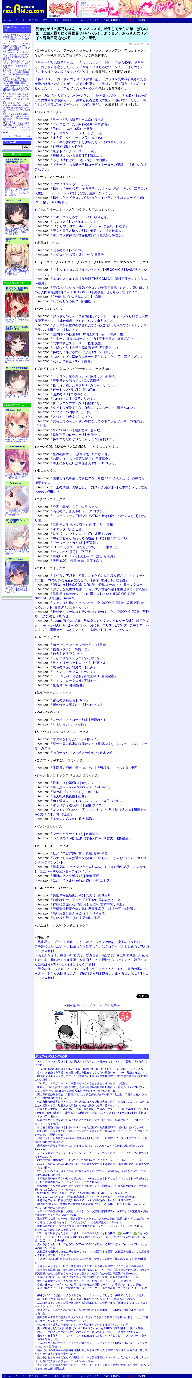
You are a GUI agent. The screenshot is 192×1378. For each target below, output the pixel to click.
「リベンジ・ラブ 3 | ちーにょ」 (67, 671)
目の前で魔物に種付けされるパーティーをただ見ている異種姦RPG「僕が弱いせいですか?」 (91, 1127)
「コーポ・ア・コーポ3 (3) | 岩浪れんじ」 (74, 719)
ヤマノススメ (89, 62)
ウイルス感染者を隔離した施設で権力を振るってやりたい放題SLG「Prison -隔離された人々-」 (92, 1072)
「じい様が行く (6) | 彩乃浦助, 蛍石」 (71, 918)
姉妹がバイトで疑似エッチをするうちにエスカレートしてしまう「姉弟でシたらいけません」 (91, 1295)
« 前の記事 (72, 1005)
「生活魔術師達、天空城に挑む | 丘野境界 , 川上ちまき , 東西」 (89, 767)
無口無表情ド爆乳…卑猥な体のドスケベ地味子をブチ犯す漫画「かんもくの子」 (84, 1324)
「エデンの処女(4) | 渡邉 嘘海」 (66, 818)
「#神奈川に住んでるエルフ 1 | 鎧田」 (71, 296)
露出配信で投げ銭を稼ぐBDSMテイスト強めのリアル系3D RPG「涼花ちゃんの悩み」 (87, 1298)
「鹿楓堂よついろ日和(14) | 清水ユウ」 (72, 155)
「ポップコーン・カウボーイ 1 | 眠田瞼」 (73, 645)
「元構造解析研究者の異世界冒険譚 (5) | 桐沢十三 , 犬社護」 (87, 908)
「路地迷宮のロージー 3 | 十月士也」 (70, 434)
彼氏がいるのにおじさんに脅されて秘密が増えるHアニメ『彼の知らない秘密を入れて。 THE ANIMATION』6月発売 (17, 107)
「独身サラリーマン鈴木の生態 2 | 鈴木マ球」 (77, 753)
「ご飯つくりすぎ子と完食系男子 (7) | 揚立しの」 (79, 347)
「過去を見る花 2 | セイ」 (62, 653)
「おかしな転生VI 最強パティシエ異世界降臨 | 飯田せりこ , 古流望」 (93, 589)
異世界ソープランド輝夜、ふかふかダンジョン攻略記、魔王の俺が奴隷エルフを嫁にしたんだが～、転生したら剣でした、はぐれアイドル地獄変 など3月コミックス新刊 (92, 946)
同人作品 (33, 20)
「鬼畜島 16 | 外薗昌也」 (61, 685)
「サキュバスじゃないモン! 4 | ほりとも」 (74, 217)
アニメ (46, 20)
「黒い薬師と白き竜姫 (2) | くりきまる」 (73, 913)
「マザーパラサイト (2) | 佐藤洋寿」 (70, 834)
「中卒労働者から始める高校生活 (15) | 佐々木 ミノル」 (84, 538)
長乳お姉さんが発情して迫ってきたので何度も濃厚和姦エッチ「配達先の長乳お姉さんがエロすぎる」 (16, 73)
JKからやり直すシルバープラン (67, 95)
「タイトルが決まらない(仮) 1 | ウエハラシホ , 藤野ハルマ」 (87, 407)
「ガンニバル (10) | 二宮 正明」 (66, 551)
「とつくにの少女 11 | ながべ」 (66, 416)
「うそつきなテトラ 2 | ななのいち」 (70, 658)
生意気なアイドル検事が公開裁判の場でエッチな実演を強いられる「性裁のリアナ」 (86, 1200)
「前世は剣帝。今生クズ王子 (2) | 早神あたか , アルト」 (84, 900)
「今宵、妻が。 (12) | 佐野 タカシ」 (69, 506)
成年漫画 (67, 20)
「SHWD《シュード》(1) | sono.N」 (70, 792)
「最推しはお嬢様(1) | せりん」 (66, 783)
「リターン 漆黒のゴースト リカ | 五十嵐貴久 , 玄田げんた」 (87, 338)
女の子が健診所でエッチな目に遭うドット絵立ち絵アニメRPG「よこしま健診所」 (85, 1280)
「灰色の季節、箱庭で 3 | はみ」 (67, 667)
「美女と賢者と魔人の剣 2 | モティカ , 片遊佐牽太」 (81, 230)
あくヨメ (44, 79)
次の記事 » (112, 1005)
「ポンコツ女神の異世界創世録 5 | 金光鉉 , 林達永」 (81, 235)
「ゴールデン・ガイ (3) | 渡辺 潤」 (68, 542)
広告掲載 (129, 20)
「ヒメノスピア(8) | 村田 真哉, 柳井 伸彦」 (74, 853)
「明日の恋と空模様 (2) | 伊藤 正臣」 (70, 876)
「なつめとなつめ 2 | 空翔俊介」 (67, 301)
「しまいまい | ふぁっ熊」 (62, 724)
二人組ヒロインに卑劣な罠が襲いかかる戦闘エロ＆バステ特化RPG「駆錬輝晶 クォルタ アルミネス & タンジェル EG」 (16, 127)
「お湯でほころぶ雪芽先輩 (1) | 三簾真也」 (74, 458)
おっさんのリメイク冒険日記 (78, 79)
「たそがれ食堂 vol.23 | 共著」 (66, 361)
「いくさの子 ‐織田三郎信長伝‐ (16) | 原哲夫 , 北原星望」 (85, 838)
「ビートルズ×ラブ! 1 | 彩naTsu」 (68, 389)
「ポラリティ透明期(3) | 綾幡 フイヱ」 (71, 805)
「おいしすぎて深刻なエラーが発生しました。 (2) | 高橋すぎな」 (90, 356)
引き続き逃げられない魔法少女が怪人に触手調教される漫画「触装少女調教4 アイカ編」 (89, 1277)
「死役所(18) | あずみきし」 (64, 146)
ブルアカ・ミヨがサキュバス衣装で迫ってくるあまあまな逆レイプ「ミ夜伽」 (82, 1083)
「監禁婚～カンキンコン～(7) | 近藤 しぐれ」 (76, 533)
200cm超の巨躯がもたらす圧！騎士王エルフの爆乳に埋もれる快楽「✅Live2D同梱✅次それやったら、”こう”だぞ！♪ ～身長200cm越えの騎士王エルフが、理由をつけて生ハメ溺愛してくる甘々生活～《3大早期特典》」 (91, 1237)
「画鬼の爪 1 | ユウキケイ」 (64, 394)
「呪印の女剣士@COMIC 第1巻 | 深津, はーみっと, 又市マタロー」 (92, 584)
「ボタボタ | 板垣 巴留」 (61, 529)
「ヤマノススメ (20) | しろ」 (64, 184)
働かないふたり (126, 100)
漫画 (56, 20)
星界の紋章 (84, 83)
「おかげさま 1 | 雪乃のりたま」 (67, 398)
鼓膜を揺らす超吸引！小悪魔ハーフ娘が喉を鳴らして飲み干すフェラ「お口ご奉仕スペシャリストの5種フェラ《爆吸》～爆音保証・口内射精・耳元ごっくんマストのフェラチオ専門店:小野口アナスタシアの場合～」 (92, 1113)
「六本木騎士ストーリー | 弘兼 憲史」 (71, 343)
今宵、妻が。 (92, 104)
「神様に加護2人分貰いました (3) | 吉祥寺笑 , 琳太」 (81, 904)
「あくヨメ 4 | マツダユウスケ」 (67, 221)
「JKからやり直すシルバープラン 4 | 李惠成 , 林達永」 (83, 226)
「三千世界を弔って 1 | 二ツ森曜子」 (70, 380)
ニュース (20, 20)
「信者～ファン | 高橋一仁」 (64, 649)
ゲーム (79, 20)
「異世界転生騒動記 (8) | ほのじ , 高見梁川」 (76, 895)
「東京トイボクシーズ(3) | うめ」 (68, 151)
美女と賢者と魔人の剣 (92, 100)
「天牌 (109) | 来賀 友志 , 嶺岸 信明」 (70, 560)
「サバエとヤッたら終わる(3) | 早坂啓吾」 (74, 124)
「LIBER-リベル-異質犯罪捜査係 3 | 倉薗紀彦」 (77, 676)
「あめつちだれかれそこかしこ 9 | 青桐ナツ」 (77, 439)
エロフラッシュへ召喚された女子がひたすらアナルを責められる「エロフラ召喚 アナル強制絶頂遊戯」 (16, 46)
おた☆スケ (93, 20)
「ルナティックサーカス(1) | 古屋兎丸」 (72, 137)
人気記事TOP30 (111, 20)
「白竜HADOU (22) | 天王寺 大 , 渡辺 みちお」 (77, 556)
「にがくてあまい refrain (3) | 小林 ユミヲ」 (75, 880)
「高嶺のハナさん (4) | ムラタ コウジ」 (72, 511)
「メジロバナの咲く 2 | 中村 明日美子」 (72, 254)
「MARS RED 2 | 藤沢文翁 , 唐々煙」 (70, 430)
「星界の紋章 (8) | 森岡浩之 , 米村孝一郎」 (74, 454)
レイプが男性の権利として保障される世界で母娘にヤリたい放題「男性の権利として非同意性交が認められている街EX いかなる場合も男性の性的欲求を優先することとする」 (16, 85)
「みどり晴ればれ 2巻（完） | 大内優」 (73, 160)
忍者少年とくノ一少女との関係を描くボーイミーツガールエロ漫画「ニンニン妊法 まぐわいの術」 (16, 38)
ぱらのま (133, 67)
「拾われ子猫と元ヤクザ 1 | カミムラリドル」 (77, 385)
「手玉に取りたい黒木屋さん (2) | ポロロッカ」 (78, 463)
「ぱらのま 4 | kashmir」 (61, 250)
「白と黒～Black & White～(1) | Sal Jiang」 (75, 787)
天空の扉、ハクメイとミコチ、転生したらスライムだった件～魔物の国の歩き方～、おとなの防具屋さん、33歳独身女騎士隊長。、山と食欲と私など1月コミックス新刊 (92, 973)
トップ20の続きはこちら (20, 136)
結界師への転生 (107, 95)
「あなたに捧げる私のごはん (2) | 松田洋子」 (76, 352)
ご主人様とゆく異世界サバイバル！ (63, 71)
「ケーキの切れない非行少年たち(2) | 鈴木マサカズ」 (82, 142)
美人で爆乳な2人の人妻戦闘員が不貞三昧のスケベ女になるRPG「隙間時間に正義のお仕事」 (91, 1328)
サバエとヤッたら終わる (74, 88)
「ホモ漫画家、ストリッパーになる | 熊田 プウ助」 (80, 801)
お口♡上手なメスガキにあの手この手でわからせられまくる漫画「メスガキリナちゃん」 (89, 1331)
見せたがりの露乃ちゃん (55, 62)
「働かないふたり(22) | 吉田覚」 (67, 128)
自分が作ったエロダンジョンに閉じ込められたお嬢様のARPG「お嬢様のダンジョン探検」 (90, 1284)
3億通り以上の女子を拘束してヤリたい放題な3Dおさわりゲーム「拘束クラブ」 (83, 1193)
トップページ (92, 1005)
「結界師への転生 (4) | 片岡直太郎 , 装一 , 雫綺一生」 (82, 334)
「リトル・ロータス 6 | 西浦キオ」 (69, 680)
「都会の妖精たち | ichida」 (63, 700)
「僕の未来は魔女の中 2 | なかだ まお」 (72, 704)
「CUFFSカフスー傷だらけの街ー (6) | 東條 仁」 (79, 547)
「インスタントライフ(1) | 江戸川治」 (71, 133)
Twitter (141, 20)
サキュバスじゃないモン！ (102, 67)
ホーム (7, 20)
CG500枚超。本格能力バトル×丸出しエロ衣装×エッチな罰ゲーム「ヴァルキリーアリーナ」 (91, 1160)
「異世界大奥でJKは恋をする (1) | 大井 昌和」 (77, 524)
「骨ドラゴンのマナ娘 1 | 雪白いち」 (70, 403)
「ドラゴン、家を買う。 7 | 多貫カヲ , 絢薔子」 (78, 376)
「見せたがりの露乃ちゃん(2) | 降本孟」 (72, 119)
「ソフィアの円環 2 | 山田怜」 (65, 412)
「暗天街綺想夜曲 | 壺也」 (62, 796)
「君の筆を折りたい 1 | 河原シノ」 (69, 739)
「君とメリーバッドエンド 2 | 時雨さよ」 (73, 662)
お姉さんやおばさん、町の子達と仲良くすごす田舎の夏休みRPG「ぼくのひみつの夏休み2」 (91, 1266)
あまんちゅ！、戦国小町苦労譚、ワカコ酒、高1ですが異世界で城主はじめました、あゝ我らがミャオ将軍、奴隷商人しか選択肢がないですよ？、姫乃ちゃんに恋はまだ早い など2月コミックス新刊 (91, 960)
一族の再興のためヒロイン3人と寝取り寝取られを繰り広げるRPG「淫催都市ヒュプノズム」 (91, 1068)
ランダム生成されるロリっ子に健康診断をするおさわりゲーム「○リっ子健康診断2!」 (87, 1196)
